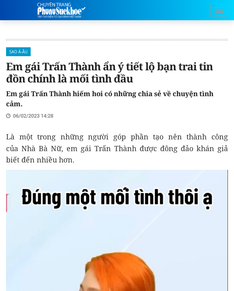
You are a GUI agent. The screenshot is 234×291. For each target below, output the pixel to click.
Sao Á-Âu (18, 52)
